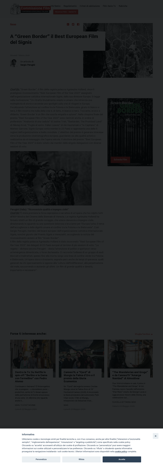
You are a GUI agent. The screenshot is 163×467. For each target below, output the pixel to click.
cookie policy (121, 451)
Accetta (122, 459)
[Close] (155, 436)
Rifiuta (81, 459)
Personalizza (41, 459)
